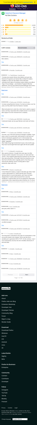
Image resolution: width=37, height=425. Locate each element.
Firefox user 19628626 (16, 258)
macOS (4, 336)
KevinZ (12, 169)
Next (26, 274)
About (4, 298)
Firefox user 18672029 (16, 119)
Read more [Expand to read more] (5, 90)
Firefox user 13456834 (16, 132)
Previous (10, 274)
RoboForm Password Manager (15, 13)
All (2, 348)
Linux (3, 345)
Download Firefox (7, 330)
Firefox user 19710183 (16, 220)
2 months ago (26, 51)
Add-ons (5, 295)
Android (4, 342)
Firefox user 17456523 (16, 196)
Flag (3, 62)
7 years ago (17, 41)
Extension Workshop (8, 304)
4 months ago (26, 132)
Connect (4, 375)
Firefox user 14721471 (16, 215)
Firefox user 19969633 (16, 65)
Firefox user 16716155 (16, 127)
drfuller (12, 41)
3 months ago (18, 70)
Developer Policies (8, 310)
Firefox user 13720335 (16, 102)
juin (11, 206)
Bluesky (4, 398)
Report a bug (6, 319)
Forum (4, 316)
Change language (6, 419)
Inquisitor (12, 201)
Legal (16, 407)
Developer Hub (6, 307)
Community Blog (7, 313)
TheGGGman (13, 75)
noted (16, 410)
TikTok (4, 396)
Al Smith (12, 249)
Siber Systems (12, 15)
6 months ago (26, 215)
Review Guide (6, 322)
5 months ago (17, 191)
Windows (5, 333)
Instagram (5, 390)
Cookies (10, 407)
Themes (19, 8)
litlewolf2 (12, 151)
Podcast (4, 401)
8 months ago (26, 258)
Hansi (11, 253)
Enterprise (5, 367)
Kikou (11, 191)
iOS (3, 339)
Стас (11, 263)
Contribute (5, 378)
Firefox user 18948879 (16, 51)
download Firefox (28, 2)
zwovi (11, 233)
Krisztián (12, 70)
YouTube (4, 393)
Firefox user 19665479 (16, 56)
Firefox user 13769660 (16, 97)
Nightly (4, 356)
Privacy (3, 407)
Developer (5, 381)
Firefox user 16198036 (16, 268)
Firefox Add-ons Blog (9, 301)
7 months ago (18, 249)
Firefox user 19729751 (16, 228)
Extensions (12, 8)
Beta (3, 359)
